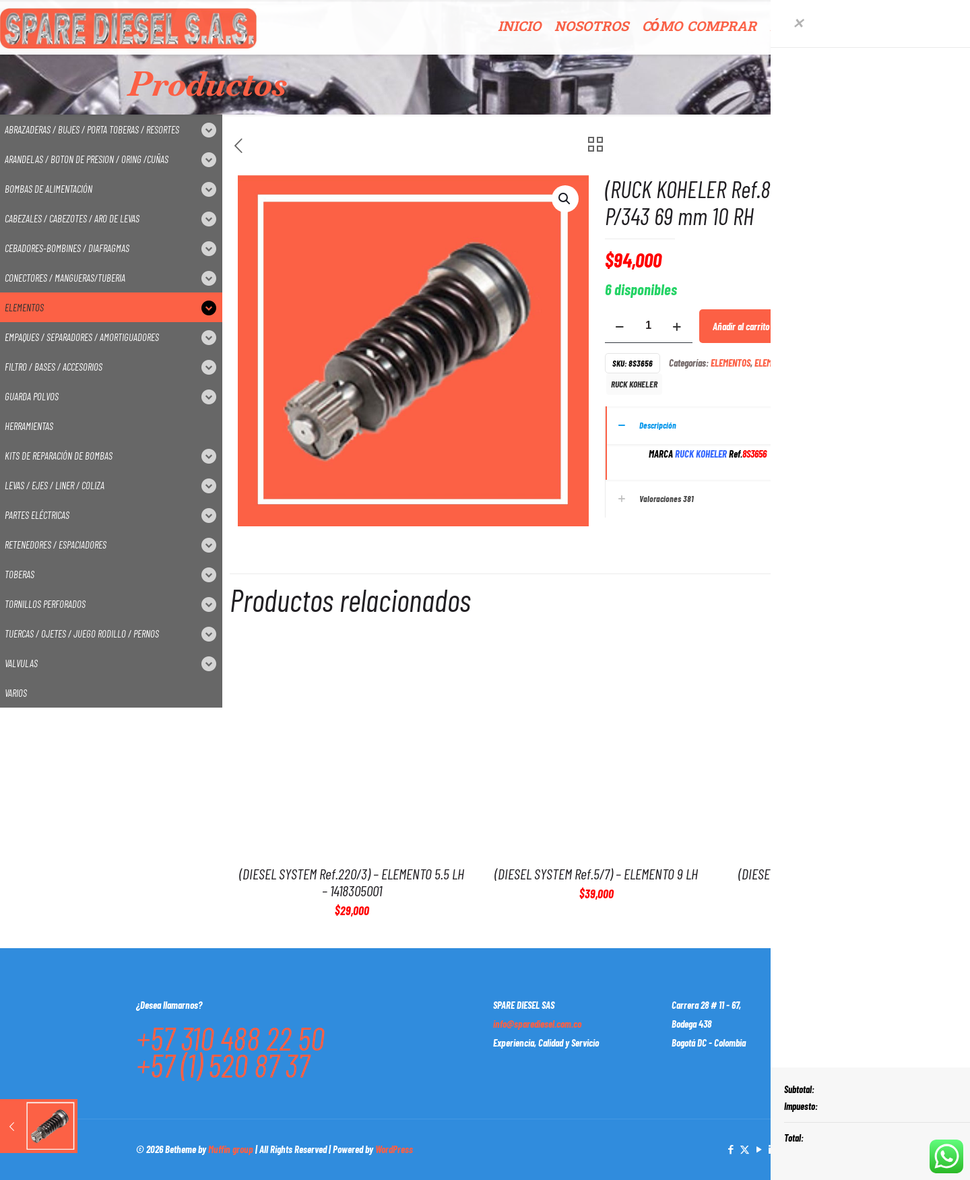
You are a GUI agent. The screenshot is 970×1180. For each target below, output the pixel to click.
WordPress (394, 1149)
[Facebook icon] (730, 1149)
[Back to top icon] (820, 1148)
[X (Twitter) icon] (745, 1149)
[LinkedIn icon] (773, 1149)
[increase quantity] (677, 326)
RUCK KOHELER (634, 384)
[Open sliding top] (955, 15)
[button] (565, 198)
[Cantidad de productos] (648, 326)
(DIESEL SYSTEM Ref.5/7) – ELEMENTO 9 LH (596, 873)
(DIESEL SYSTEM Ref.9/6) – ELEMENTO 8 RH (840, 873)
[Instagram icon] (787, 1149)
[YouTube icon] (759, 1149)
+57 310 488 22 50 (230, 1037)
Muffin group (230, 1149)
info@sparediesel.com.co (537, 1024)
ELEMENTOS (730, 362)
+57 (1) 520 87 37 (222, 1064)
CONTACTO (931, 27)
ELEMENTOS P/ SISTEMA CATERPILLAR (819, 362)
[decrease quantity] (620, 326)
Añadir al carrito (741, 326)
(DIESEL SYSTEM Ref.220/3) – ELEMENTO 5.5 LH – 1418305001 (351, 882)
